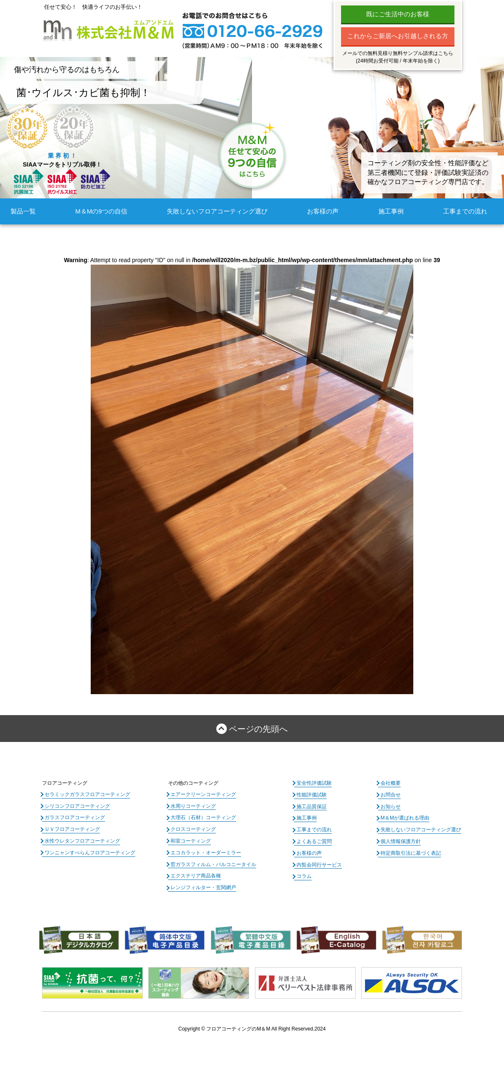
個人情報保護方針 (401, 841)
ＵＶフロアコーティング (72, 829)
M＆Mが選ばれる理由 (405, 818)
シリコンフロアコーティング (77, 806)
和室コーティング (191, 841)
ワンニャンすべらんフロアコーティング (90, 853)
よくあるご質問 (314, 841)
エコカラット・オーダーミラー (206, 853)
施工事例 (391, 211)
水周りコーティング (193, 806)
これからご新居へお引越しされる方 (397, 35)
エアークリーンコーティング (203, 794)
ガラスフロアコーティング (75, 817)
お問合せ (391, 795)
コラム (304, 876)
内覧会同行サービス (319, 865)
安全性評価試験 (314, 783)
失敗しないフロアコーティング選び (217, 211)
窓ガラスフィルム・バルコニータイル (213, 864)
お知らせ (391, 806)
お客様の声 (323, 211)
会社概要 (391, 783)
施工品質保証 (312, 806)
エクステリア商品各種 (196, 876)
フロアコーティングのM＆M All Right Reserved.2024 (266, 1029)
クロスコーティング (193, 829)
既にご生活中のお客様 (397, 14)
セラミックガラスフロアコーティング (87, 794)
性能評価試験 (312, 795)
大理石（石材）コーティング (203, 817)
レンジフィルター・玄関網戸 (203, 887)
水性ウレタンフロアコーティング (82, 841)
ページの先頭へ (258, 729)
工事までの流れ (465, 211)
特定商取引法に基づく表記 (411, 853)
